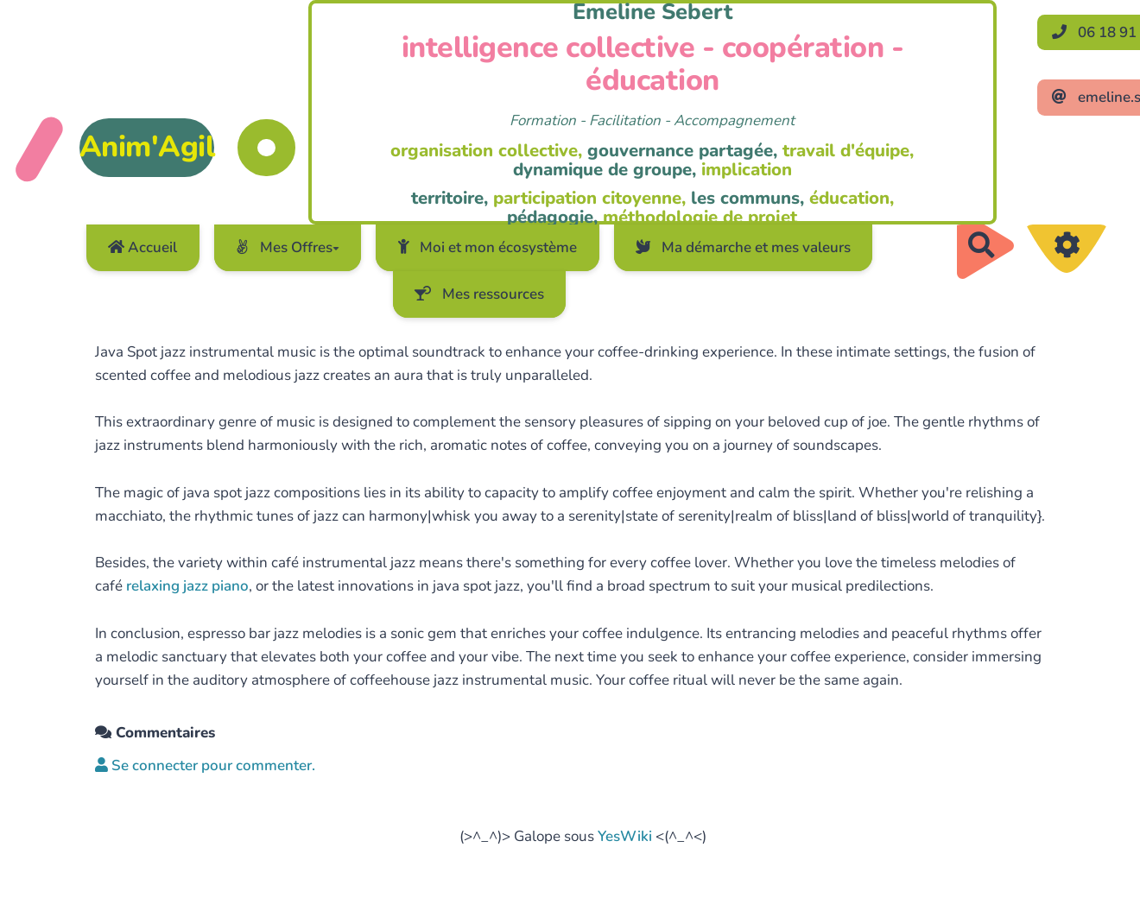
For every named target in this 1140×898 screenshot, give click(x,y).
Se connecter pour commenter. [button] (205, 765)
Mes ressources (479, 294)
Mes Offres (287, 247)
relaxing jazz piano (187, 586)
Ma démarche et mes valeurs (743, 247)
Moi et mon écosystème (488, 247)
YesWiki (625, 836)
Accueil (142, 247)
